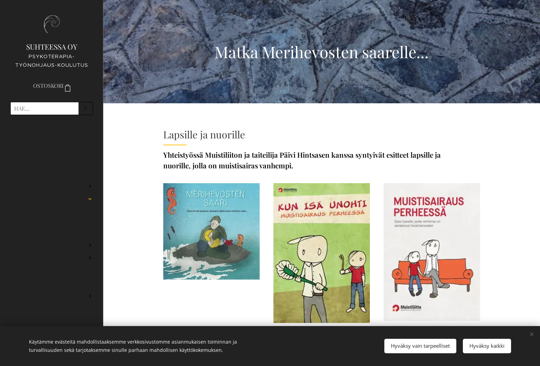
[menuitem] (51, 140)
